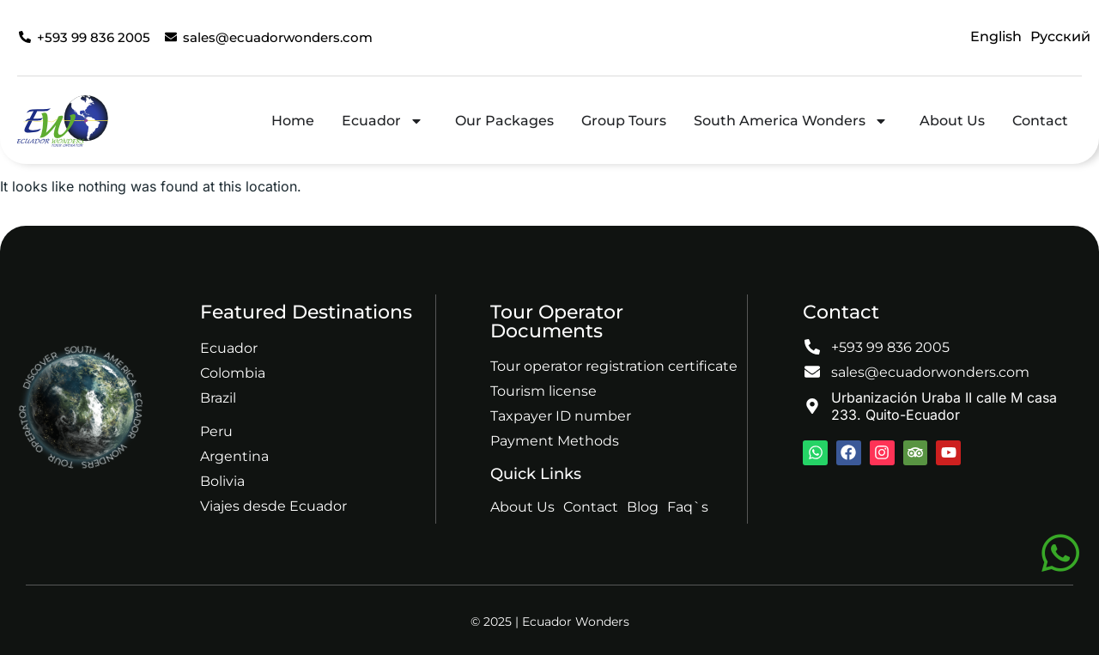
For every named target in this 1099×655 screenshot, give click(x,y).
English (996, 36)
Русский (1060, 36)
